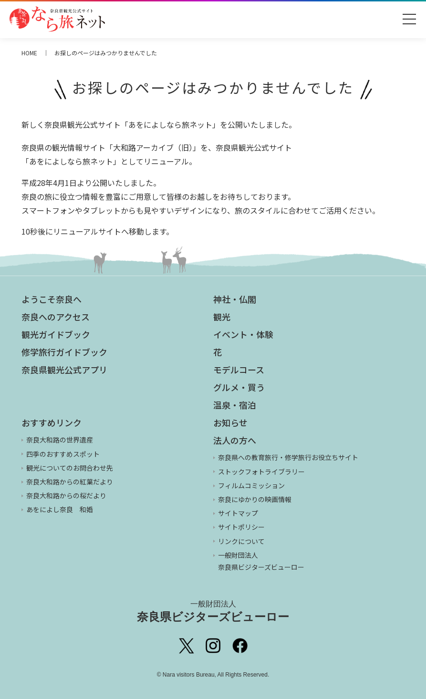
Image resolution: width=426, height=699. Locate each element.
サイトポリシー (241, 527)
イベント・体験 (243, 334)
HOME (29, 53)
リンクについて (241, 541)
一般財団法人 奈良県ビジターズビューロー (261, 561)
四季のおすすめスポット (63, 454)
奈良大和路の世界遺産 (59, 439)
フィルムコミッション (251, 485)
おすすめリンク (51, 422)
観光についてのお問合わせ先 (69, 468)
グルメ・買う (239, 387)
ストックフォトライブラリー (261, 471)
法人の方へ (234, 440)
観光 (221, 316)
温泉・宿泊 (234, 405)
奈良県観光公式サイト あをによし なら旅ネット (57, 19)
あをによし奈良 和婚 (59, 509)
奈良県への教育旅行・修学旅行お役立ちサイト (288, 457)
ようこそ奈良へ (51, 299)
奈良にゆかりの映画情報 (254, 499)
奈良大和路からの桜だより (66, 495)
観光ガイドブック (55, 334)
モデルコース (238, 369)
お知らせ (230, 422)
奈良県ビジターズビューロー (213, 611)
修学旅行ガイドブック (64, 352)
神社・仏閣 (234, 299)
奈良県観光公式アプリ (64, 369)
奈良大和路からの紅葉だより (69, 481)
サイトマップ (238, 513)
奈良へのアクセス (55, 316)
